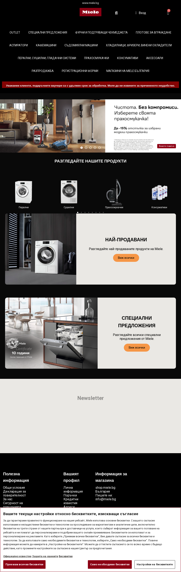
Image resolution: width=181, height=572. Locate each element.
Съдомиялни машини (81, 45)
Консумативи (127, 58)
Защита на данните (45, 556)
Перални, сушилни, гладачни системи (47, 58)
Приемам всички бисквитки (24, 564)
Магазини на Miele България (127, 71)
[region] (90, 539)
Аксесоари (154, 58)
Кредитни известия (70, 501)
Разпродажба (43, 71)
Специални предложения (47, 32)
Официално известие (17, 556)
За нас (7, 499)
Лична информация (73, 489)
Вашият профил (71, 477)
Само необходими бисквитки (110, 564)
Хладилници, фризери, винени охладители (139, 45)
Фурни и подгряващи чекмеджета (101, 32)
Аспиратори (18, 45)
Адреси (69, 507)
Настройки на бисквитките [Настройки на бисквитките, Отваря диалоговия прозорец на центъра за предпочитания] (155, 564)
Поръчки (70, 495)
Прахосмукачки (96, 58)
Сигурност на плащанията (13, 505)
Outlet (15, 32)
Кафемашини (46, 45)
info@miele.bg (105, 499)
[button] (77, 212)
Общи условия (14, 488)
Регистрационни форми (80, 71)
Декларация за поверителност (14, 493)
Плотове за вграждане (153, 32)
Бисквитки (66, 556)
